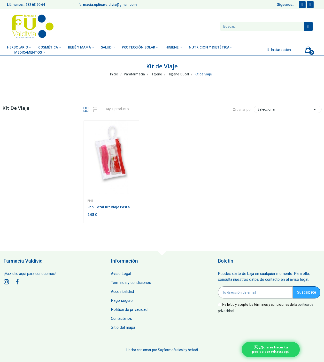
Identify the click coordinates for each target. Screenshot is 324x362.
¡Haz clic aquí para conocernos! (30, 273)
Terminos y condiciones (131, 282)
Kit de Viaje (15, 108)
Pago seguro (122, 300)
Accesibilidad (122, 291)
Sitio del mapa (123, 327)
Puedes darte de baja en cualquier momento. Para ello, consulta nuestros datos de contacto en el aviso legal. (264, 276)
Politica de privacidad (129, 309)
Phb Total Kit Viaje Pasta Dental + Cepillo (111, 207)
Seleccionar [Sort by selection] (288, 109)
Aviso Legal (121, 273)
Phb (90, 200)
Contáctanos (121, 318)
